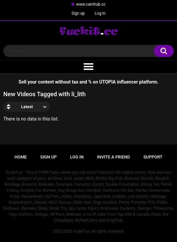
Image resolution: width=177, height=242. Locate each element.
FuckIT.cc (81, 231)
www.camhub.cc (91, 4)
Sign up (78, 13)
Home (21, 156)
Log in (100, 13)
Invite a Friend (113, 156)
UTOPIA (107, 82)
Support (153, 156)
